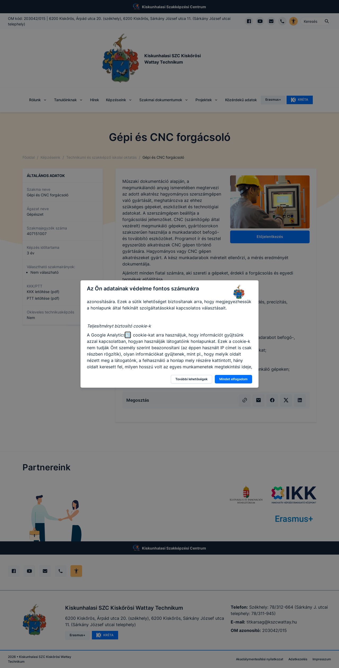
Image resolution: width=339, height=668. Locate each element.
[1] (127, 335)
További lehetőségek (191, 379)
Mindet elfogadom (233, 379)
